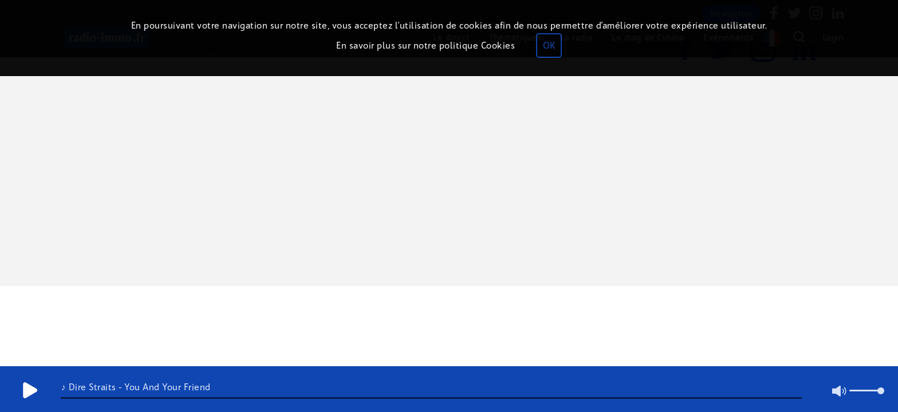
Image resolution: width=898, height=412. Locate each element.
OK (549, 45)
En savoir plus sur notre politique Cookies (425, 45)
